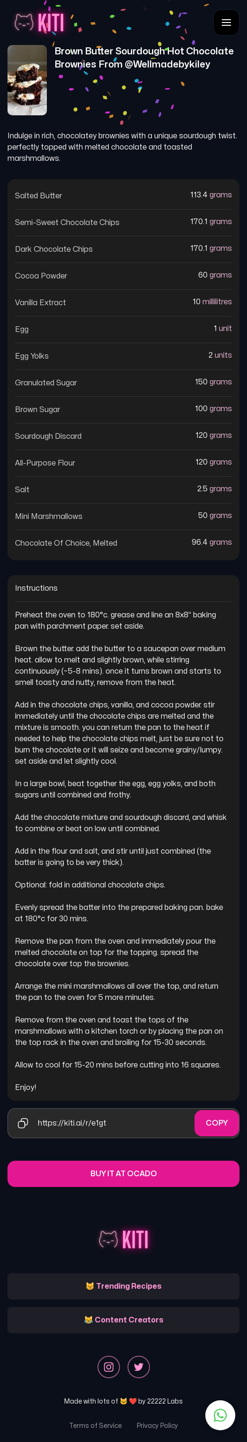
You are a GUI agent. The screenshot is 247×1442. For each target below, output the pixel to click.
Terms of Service (95, 1426)
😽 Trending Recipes (123, 1286)
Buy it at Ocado (123, 1174)
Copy (217, 1123)
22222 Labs (165, 1401)
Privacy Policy (157, 1426)
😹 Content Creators (124, 1320)
